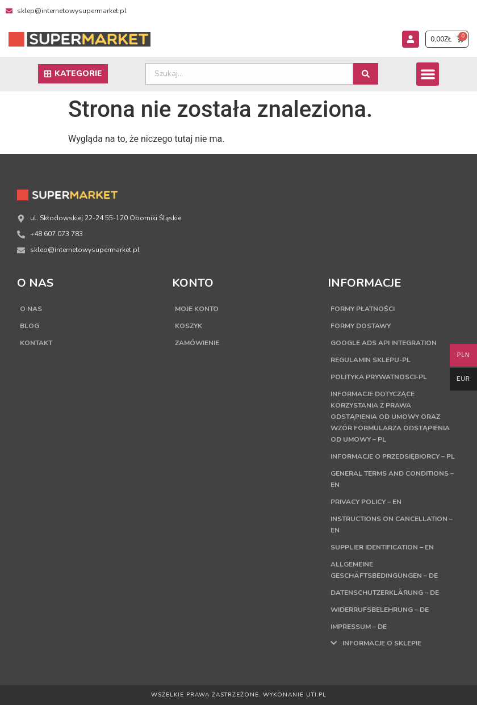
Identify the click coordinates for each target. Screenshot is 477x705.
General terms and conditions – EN (392, 479)
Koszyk (188, 325)
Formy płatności (362, 308)
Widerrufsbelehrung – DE (379, 609)
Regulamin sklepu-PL (370, 359)
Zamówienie (197, 342)
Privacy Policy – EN (365, 501)
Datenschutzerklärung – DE (384, 592)
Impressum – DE (358, 626)
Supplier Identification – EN (382, 547)
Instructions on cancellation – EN (391, 524)
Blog (29, 325)
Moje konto (197, 308)
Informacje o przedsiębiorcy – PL (392, 456)
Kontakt (36, 342)
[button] (428, 74)
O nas (31, 308)
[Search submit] (365, 74)
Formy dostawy (360, 325)
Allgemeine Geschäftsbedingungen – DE (384, 570)
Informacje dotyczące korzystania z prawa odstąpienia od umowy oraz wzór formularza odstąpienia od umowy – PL (390, 416)
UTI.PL (316, 695)
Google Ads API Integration (383, 342)
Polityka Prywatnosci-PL (378, 376)
